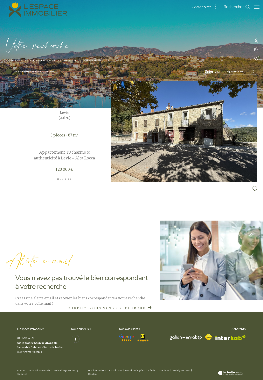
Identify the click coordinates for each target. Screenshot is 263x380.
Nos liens (164, 370)
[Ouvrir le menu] (257, 7)
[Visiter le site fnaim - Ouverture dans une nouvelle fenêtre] (208, 337)
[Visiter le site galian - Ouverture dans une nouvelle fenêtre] (186, 337)
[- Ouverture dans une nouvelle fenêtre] (126, 337)
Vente (66, 60)
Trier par (212, 71)
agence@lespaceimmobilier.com (37, 342)
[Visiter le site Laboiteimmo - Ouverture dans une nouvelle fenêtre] (231, 373)
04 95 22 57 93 (25, 338)
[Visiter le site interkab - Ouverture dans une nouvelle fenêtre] (230, 337)
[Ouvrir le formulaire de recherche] (235, 7)
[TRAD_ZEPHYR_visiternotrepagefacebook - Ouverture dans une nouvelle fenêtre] (75, 338)
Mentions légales (135, 370)
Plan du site (115, 370)
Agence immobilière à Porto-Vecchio (32, 60)
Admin (152, 370)
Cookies (93, 374)
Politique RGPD (181, 370)
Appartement (93, 60)
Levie (77, 60)
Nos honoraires (97, 370)
